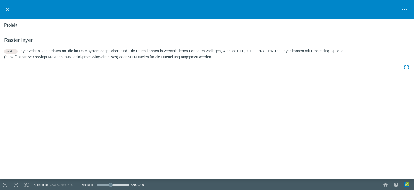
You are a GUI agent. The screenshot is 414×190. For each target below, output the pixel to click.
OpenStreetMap (390, 177)
